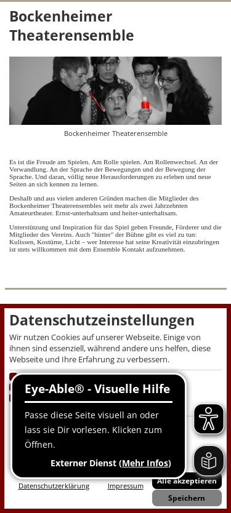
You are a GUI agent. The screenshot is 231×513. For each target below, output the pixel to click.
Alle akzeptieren (187, 480)
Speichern (186, 498)
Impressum (126, 485)
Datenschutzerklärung (53, 485)
